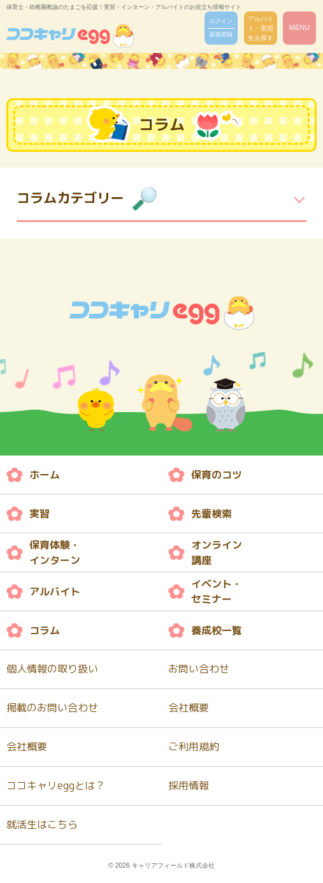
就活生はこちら (42, 824)
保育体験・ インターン (54, 552)
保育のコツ (216, 475)
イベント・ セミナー (216, 591)
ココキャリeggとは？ (55, 785)
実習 (39, 514)
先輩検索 (211, 514)
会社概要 (188, 708)
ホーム (44, 475)
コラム (44, 630)
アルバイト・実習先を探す (260, 28)
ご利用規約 (193, 746)
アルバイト (54, 591)
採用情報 (188, 785)
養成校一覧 (216, 630)
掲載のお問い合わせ (52, 708)
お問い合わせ (198, 669)
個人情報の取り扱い (52, 669)
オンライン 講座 (216, 552)
